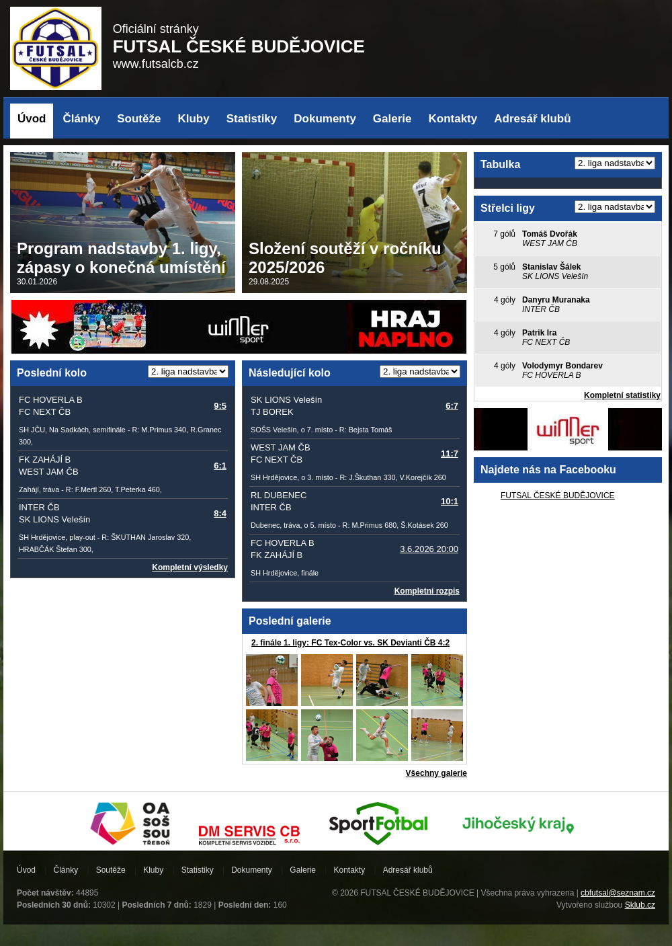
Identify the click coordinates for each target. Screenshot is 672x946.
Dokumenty (325, 118)
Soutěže (139, 118)
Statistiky (252, 118)
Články (82, 118)
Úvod (31, 118)
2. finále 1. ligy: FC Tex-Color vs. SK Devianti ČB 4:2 (350, 642)
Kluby (193, 118)
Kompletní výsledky (190, 567)
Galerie (392, 118)
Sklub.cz (640, 905)
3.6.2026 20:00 (429, 549)
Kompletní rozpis (427, 591)
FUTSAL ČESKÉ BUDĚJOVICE (558, 495)
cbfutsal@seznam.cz (618, 893)
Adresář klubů (532, 118)
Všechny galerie (436, 773)
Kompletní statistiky (622, 395)
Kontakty (453, 118)
